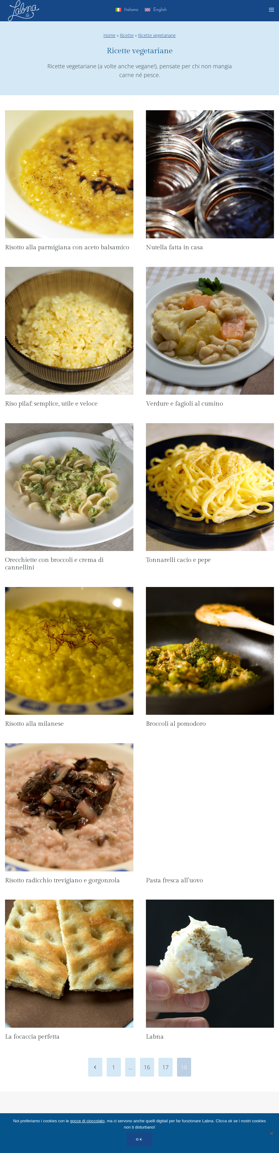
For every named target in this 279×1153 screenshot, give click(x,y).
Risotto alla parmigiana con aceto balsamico (67, 247)
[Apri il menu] (272, 11)
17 (165, 1067)
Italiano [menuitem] (131, 10)
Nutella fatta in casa (174, 247)
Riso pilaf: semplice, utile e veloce (51, 404)
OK (139, 1139)
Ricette (127, 35)
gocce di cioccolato (87, 1121)
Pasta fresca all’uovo (174, 880)
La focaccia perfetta (32, 1037)
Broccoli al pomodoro (176, 724)
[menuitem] (127, 11)
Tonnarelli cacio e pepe (178, 560)
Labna (155, 1037)
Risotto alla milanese (34, 724)
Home (109, 35)
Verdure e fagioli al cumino (184, 404)
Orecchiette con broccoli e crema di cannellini (54, 563)
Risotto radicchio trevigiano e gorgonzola (62, 880)
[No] (271, 1133)
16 (147, 1067)
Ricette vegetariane (157, 35)
